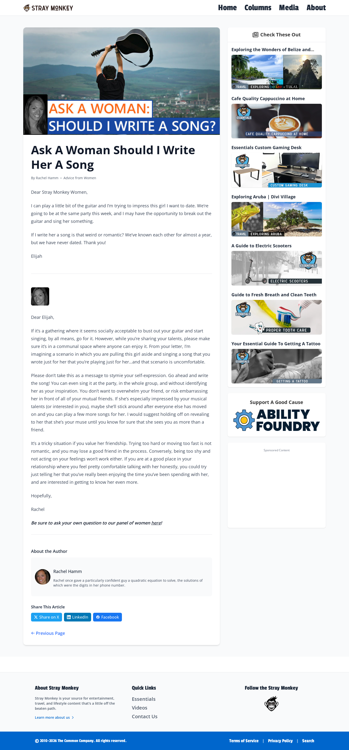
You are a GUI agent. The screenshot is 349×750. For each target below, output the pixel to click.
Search (308, 740)
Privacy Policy (280, 740)
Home (227, 8)
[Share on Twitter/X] (46, 617)
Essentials (144, 699)
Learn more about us (55, 717)
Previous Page (48, 633)
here (156, 523)
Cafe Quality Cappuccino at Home (268, 98)
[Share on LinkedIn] (77, 617)
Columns (258, 8)
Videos (139, 707)
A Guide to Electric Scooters (261, 246)
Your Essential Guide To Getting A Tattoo (275, 344)
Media (289, 8)
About (316, 8)
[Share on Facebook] (107, 617)
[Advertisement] (276, 488)
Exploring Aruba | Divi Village (263, 197)
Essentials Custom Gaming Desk (266, 147)
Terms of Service (244, 740)
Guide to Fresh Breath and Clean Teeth (274, 295)
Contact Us (145, 716)
